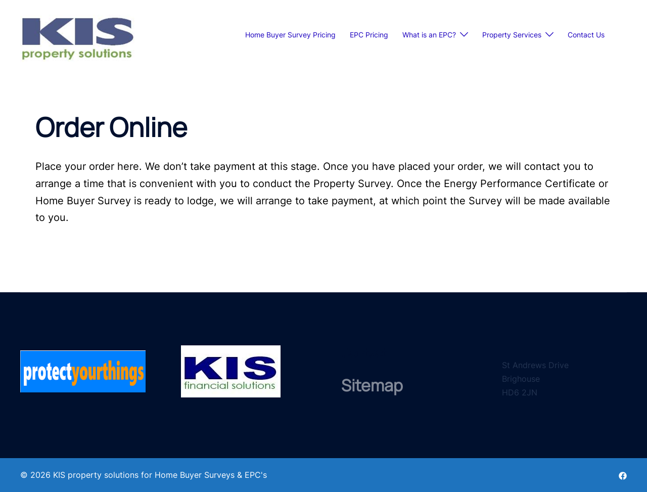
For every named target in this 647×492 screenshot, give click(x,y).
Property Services (511, 34)
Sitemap (372, 385)
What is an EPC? (429, 34)
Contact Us (586, 34)
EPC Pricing (369, 34)
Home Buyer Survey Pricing (290, 34)
